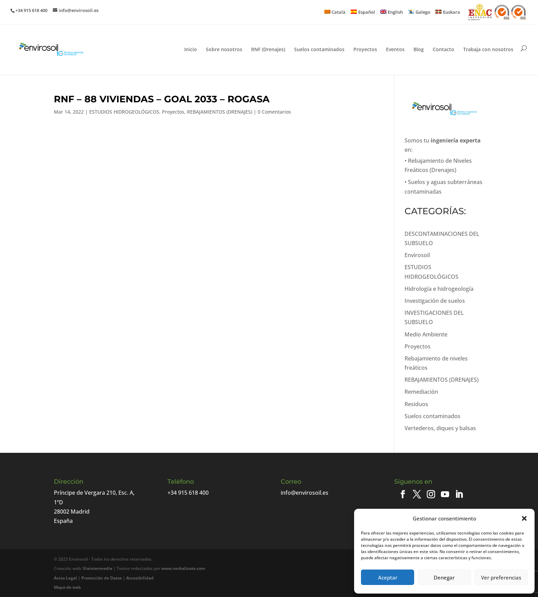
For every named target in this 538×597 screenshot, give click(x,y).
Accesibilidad (140, 578)
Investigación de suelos (435, 301)
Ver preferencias (501, 577)
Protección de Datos (101, 578)
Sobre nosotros (224, 50)
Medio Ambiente (426, 334)
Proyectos (365, 50)
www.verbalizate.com (183, 568)
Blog (418, 50)
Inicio (190, 50)
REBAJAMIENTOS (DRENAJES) (219, 111)
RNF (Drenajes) (268, 50)
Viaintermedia (97, 568)
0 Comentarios (274, 111)
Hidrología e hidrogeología (439, 288)
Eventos (395, 50)
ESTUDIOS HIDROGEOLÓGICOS (124, 111)
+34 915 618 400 (188, 492)
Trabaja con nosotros (488, 50)
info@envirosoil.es (304, 492)
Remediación (421, 391)
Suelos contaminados (319, 50)
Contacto (443, 50)
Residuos (416, 404)
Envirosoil (417, 255)
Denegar (444, 577)
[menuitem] (335, 12)
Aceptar (387, 577)
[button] (524, 518)
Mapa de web (67, 587)
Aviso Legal (65, 578)
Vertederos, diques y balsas (440, 428)
